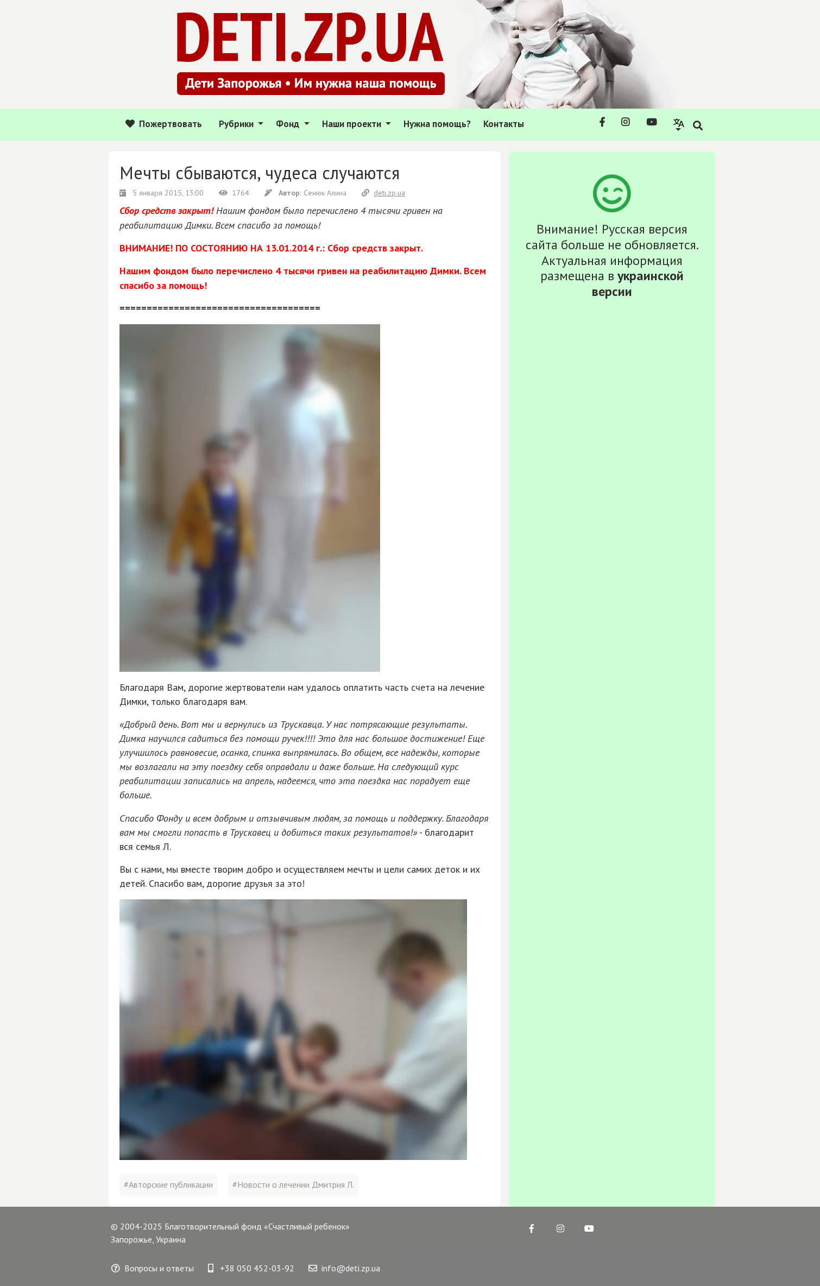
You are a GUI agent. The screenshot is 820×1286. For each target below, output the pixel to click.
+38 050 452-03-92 (251, 1268)
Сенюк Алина (306, 193)
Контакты (503, 124)
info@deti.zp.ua (344, 1268)
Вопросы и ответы (152, 1268)
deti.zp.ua (383, 193)
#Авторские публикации (168, 1184)
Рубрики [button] (237, 124)
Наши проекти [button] (352, 124)
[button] (679, 124)
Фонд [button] (288, 124)
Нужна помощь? (437, 124)
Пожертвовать (163, 124)
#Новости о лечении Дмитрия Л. (293, 1184)
